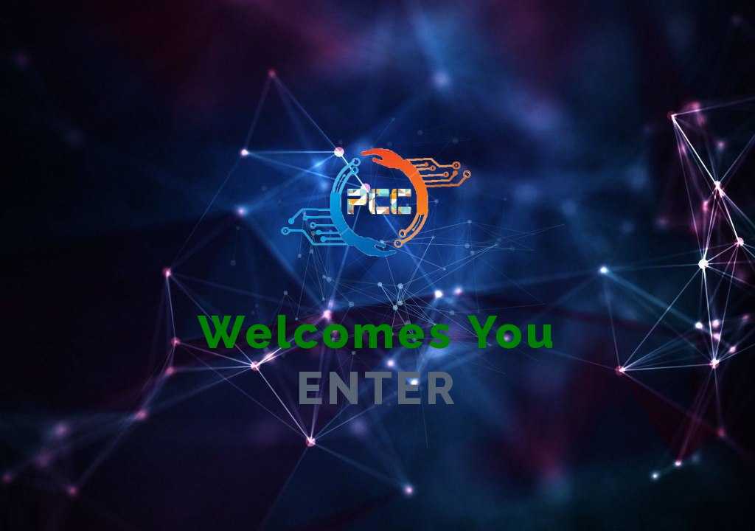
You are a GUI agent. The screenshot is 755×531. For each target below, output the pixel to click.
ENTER (377, 388)
